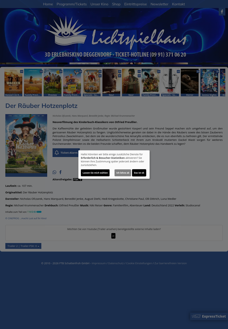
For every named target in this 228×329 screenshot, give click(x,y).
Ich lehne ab (122, 172)
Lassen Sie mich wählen (95, 172)
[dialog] (114, 164)
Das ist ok (139, 172)
